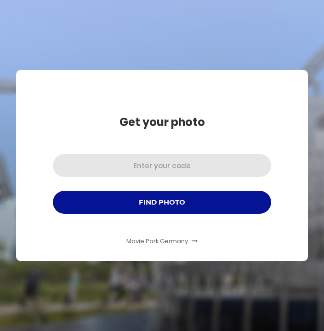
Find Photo (162, 202)
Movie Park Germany (162, 241)
